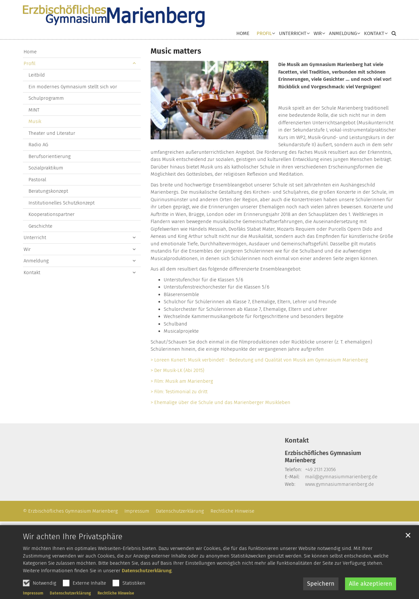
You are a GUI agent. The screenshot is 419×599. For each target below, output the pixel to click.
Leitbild (36, 75)
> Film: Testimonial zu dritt (179, 392)
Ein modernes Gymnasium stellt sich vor (72, 87)
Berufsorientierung (49, 156)
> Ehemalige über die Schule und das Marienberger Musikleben (220, 402)
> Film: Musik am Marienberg (182, 381)
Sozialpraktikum (45, 168)
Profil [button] (264, 33)
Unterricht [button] (292, 33)
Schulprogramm (46, 98)
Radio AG (38, 145)
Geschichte (40, 226)
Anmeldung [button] (343, 33)
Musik (34, 121)
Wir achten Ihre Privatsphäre (72, 551)
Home (242, 33)
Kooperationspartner (51, 214)
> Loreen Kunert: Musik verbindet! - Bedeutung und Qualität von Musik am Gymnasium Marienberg (259, 360)
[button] (374, 34)
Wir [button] (318, 33)
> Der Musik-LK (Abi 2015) (177, 370)
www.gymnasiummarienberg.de (339, 484)
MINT (33, 110)
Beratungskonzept (48, 191)
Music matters (176, 51)
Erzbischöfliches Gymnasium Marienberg (323, 456)
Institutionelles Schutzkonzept (61, 203)
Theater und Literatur (51, 133)
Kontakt (32, 272)
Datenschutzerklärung (147, 586)
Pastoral (37, 180)
